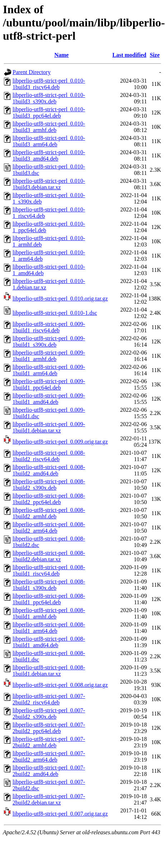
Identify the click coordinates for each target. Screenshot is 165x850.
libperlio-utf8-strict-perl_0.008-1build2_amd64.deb (49, 470)
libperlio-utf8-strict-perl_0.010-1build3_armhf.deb (49, 127)
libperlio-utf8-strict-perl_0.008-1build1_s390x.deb (49, 584)
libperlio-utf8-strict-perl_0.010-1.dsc (55, 313)
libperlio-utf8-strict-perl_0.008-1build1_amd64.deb (49, 642)
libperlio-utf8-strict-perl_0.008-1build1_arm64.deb (49, 627)
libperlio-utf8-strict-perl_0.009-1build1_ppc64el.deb (49, 384)
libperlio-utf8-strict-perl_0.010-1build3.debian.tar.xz (49, 184)
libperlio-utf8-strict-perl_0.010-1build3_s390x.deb (49, 98)
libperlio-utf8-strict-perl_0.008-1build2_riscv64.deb (49, 456)
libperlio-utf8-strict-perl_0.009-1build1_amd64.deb (49, 398)
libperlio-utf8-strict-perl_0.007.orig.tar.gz (60, 814)
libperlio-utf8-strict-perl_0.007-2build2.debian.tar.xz (49, 799)
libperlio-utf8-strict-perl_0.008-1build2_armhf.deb (49, 513)
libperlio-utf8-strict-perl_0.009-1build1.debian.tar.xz (49, 427)
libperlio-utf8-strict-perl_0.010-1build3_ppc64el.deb (49, 112)
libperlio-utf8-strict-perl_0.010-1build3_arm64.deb (49, 141)
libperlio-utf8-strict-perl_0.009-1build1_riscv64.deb (49, 327)
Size (155, 55)
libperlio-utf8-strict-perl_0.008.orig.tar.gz (60, 685)
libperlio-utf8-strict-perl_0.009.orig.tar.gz (60, 442)
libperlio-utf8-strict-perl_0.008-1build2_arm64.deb (49, 527)
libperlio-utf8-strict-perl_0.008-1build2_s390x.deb (49, 484)
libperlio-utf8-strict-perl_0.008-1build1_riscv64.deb (49, 570)
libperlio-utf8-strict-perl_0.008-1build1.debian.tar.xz (49, 670)
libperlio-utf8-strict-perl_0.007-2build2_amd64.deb (49, 770)
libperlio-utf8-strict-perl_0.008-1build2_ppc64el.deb (49, 499)
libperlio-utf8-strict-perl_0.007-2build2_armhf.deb (49, 742)
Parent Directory (32, 72)
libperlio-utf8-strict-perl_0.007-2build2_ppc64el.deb (49, 728)
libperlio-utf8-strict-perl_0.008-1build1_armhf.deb (49, 613)
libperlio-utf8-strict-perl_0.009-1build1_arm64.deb (49, 370)
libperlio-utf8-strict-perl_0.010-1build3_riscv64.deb (49, 84)
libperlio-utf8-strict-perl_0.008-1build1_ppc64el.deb (49, 599)
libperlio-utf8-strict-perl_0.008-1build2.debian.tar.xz (49, 556)
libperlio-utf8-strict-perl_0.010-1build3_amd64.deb (49, 155)
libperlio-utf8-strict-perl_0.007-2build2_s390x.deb (49, 713)
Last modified (129, 55)
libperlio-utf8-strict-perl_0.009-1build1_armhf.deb (49, 356)
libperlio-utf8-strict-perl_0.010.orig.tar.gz (60, 298)
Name (61, 55)
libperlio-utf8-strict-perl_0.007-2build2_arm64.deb (49, 756)
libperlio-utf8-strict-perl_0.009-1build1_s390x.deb (49, 341)
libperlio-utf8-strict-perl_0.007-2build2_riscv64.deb (49, 699)
